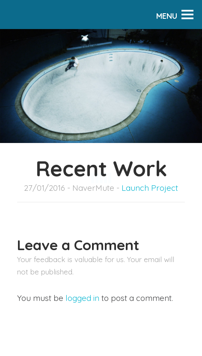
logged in (82, 298)
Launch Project (150, 188)
